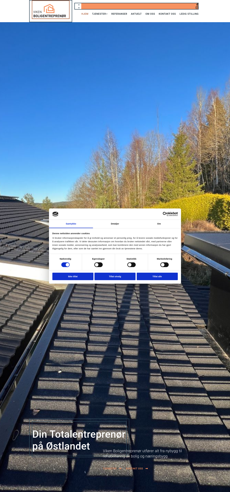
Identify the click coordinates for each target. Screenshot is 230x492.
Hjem (84, 13)
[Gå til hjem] (51, 18)
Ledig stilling (189, 13)
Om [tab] (159, 223)
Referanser (119, 13)
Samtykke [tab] (71, 223)
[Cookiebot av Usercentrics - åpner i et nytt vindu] (165, 214)
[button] (112, 468)
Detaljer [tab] (115, 223)
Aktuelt (136, 13)
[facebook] (197, 4)
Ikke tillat (72, 276)
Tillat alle (157, 276)
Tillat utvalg (115, 276)
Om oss (150, 13)
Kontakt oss (167, 13)
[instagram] (197, 7)
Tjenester (99, 13)
